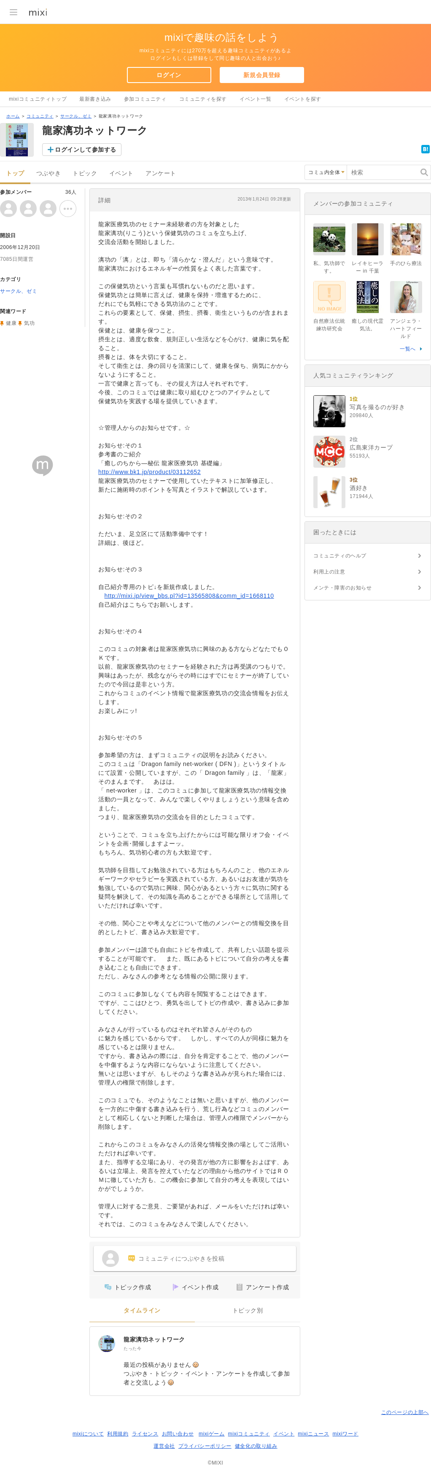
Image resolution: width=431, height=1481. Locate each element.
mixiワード (345, 1434)
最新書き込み (95, 99)
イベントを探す (302, 99)
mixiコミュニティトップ (38, 99)
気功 (29, 323)
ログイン (168, 75)
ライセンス (145, 1434)
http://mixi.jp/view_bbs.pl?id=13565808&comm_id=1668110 (189, 595)
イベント (121, 173)
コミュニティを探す (203, 99)
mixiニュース (313, 1434)
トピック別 (247, 1310)
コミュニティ (40, 116)
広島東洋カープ (371, 447)
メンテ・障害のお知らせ (342, 588)
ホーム (13, 116)
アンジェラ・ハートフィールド (406, 328)
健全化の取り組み (256, 1446)
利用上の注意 (329, 572)
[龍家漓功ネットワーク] (106, 1343)
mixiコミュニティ (249, 1434)
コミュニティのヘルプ (339, 556)
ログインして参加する (85, 149)
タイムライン (142, 1310)
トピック (85, 173)
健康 (11, 323)
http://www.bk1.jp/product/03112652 (149, 472)
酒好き (359, 488)
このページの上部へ (405, 1412)
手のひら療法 (406, 263)
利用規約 (117, 1434)
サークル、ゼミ (76, 116)
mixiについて (88, 1434)
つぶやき (48, 173)
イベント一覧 (256, 99)
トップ (15, 173)
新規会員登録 (261, 75)
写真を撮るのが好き (377, 407)
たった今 (132, 1348)
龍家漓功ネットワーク (154, 1339)
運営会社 (164, 1446)
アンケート (160, 173)
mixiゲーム (212, 1434)
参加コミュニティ (145, 99)
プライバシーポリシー (205, 1446)
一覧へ (408, 349)
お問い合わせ (178, 1434)
